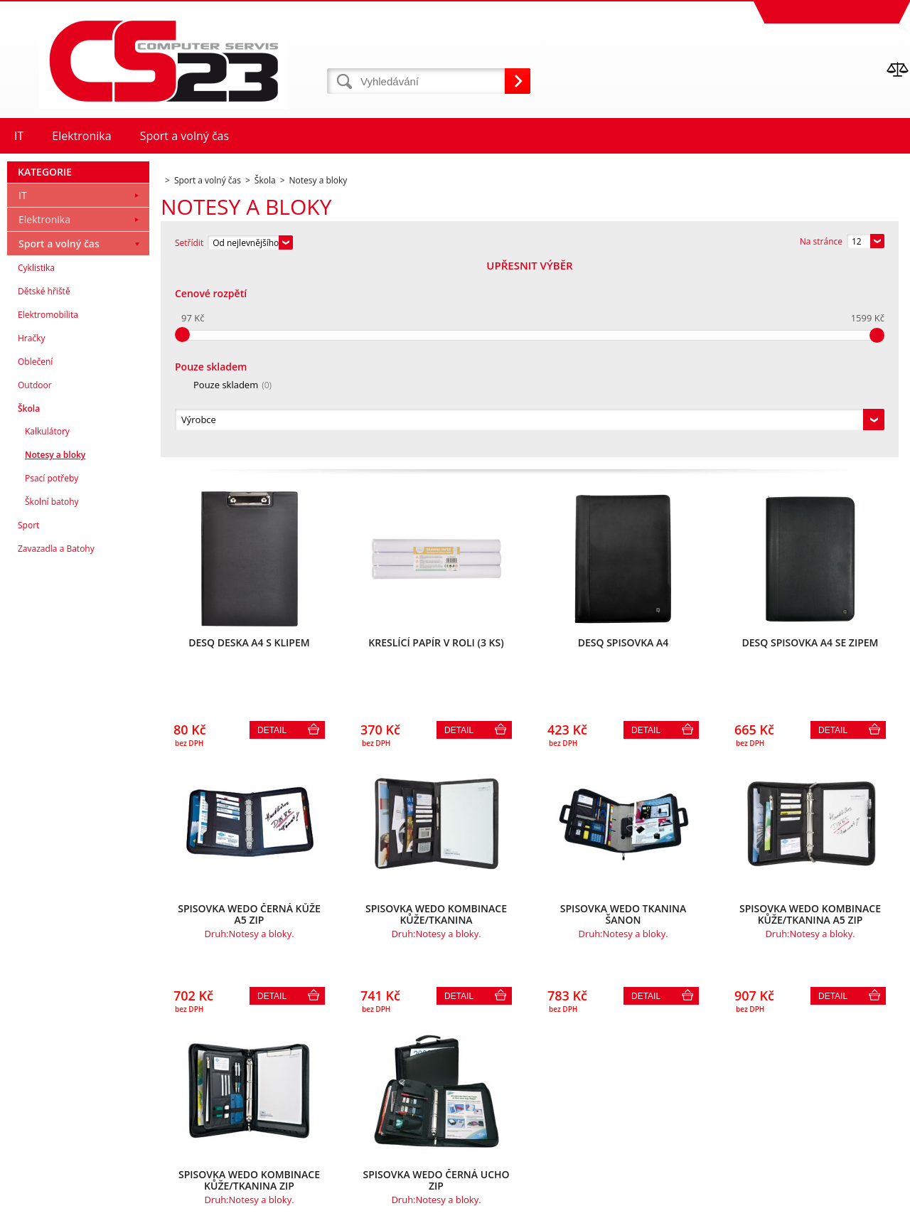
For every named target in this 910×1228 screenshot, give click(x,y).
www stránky (825, 1213)
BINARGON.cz (882, 1213)
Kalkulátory (47, 625)
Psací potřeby (51, 672)
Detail (272, 537)
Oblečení (35, 555)
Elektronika (44, 413)
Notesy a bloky (55, 648)
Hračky (31, 531)
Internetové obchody (748, 1213)
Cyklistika (36, 461)
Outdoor (35, 578)
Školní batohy (52, 695)
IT (22, 388)
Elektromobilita (48, 508)
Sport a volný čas (59, 437)
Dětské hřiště (44, 485)
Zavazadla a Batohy (56, 742)
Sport (28, 718)
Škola (29, 602)
